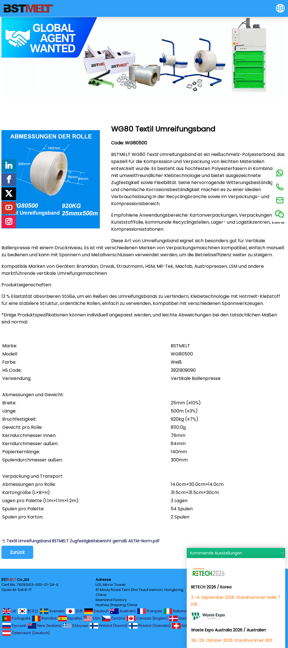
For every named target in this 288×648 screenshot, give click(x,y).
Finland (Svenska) (149, 626)
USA (92, 618)
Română (44, 618)
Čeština (113, 618)
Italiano (175, 611)
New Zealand (44, 626)
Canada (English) (147, 618)
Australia (123, 611)
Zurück (17, 552)
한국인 (28, 611)
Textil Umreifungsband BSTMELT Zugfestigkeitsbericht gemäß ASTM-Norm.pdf (82, 541)
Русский (14, 626)
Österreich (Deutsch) (26, 633)
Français (149, 611)
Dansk (179, 618)
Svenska (52, 611)
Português (16, 618)
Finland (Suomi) (108, 626)
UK (9, 611)
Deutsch (96, 611)
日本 (74, 611)
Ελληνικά (75, 626)
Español (70, 618)
